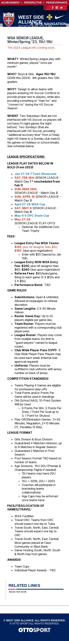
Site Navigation (48, 24)
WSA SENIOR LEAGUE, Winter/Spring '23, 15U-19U (29, 40)
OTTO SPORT (20, 623)
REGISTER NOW (18, 591)
